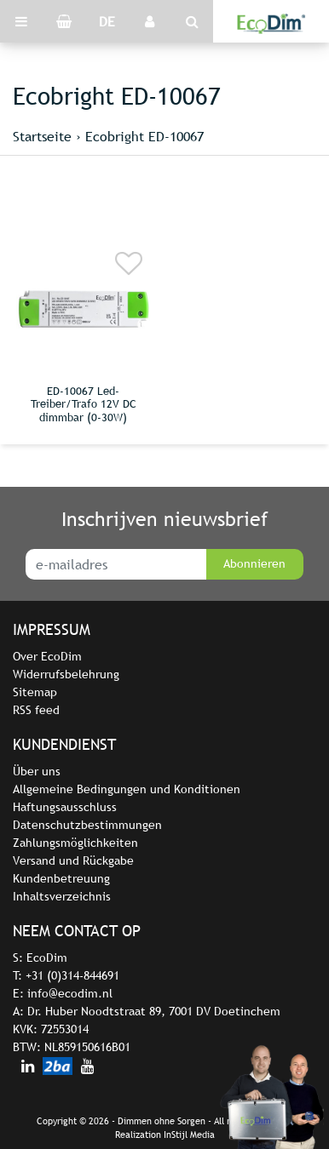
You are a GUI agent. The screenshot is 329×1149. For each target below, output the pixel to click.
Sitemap (35, 692)
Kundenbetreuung (61, 878)
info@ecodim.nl (70, 993)
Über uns (37, 771)
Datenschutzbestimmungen (87, 824)
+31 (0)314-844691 (72, 975)
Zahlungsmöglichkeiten (75, 842)
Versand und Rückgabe (73, 860)
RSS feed (36, 709)
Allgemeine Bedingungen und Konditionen (126, 789)
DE (107, 21)
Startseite (42, 136)
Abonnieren (254, 563)
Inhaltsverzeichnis (62, 896)
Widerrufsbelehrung (66, 674)
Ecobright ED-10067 (144, 136)
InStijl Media (189, 1134)
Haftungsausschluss (65, 807)
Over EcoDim (47, 656)
